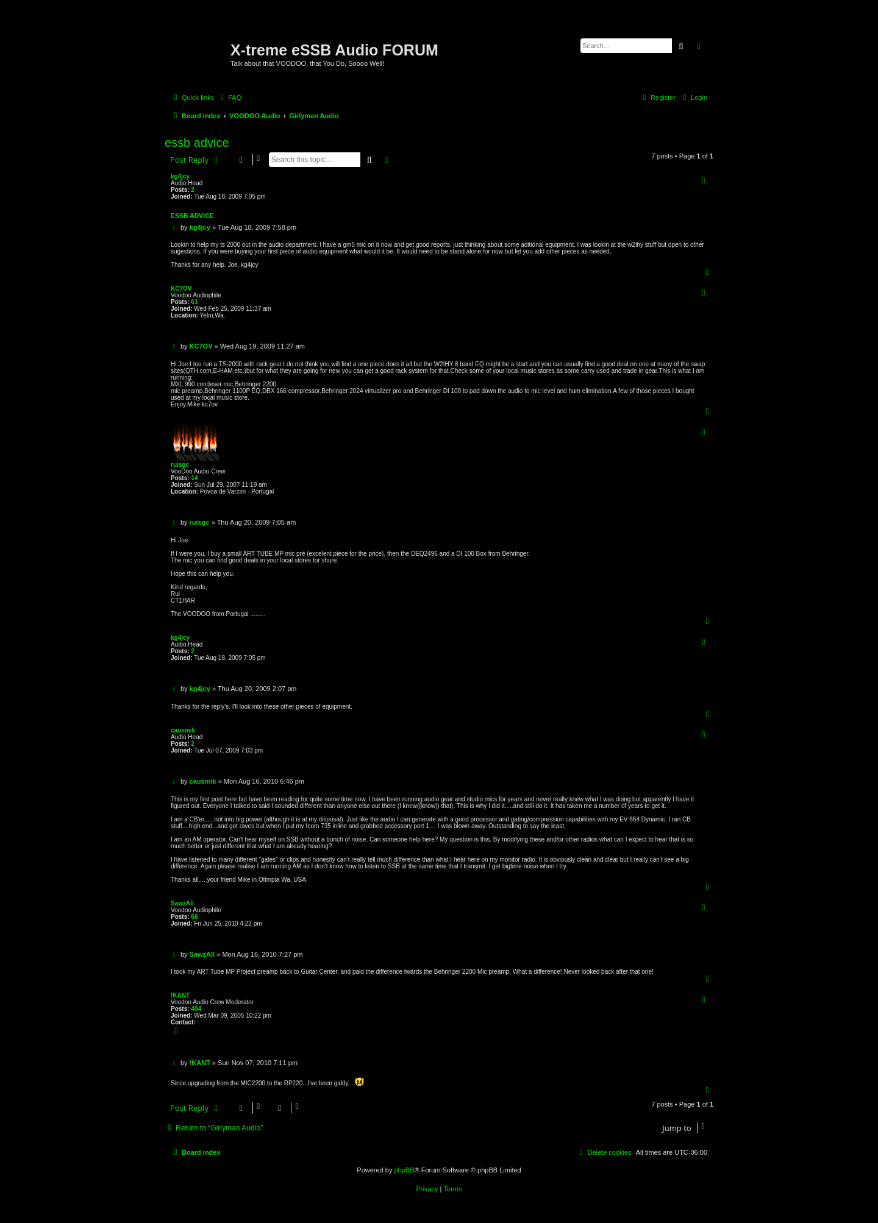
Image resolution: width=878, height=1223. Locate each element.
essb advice (197, 142)
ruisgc (180, 464)
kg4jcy (180, 176)
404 (196, 1008)
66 (194, 916)
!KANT (180, 995)
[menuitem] (229, 97)
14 (194, 478)
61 (194, 302)
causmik (183, 730)
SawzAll (182, 903)
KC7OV (181, 288)
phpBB (404, 1170)
